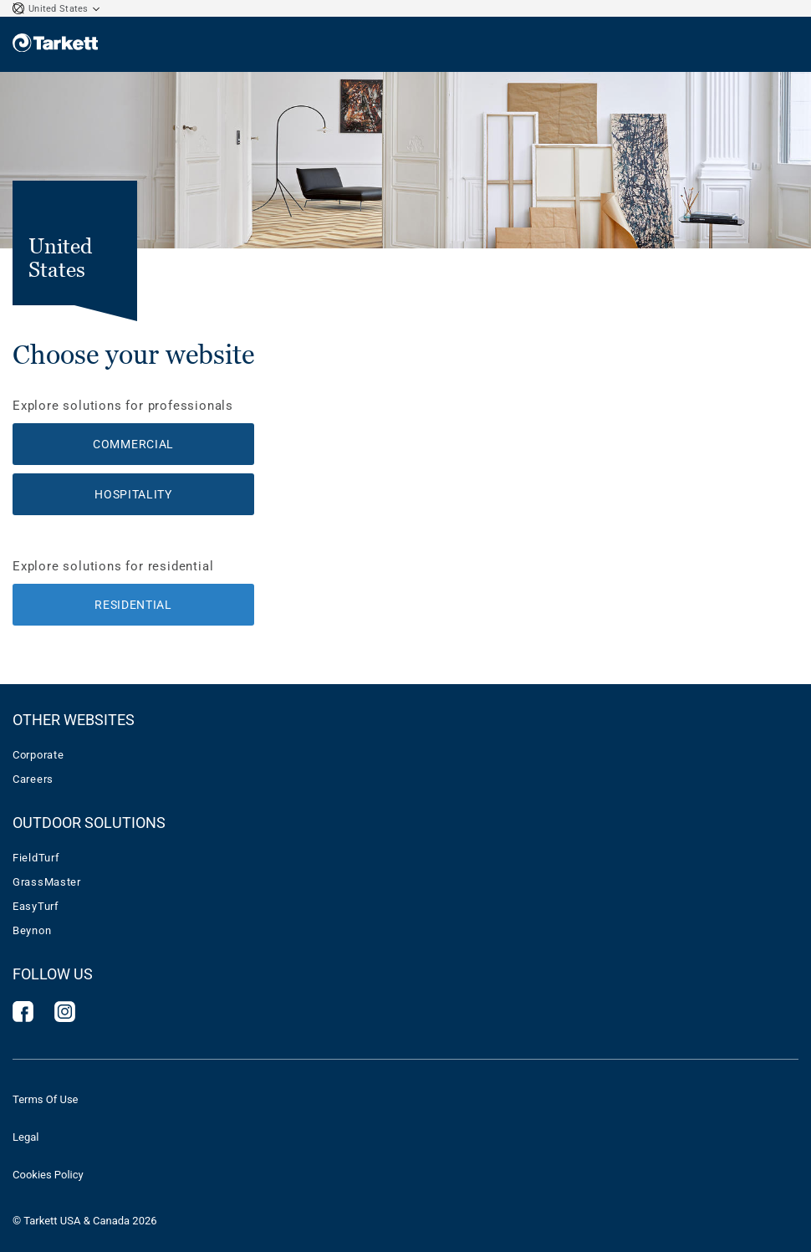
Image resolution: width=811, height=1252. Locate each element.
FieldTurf (36, 857)
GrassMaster (47, 882)
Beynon (32, 930)
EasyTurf (36, 906)
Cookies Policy (48, 1174)
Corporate (38, 755)
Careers (33, 779)
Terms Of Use (45, 1099)
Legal (25, 1137)
